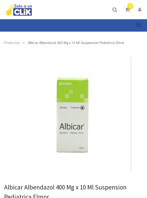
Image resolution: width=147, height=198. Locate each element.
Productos (12, 43)
